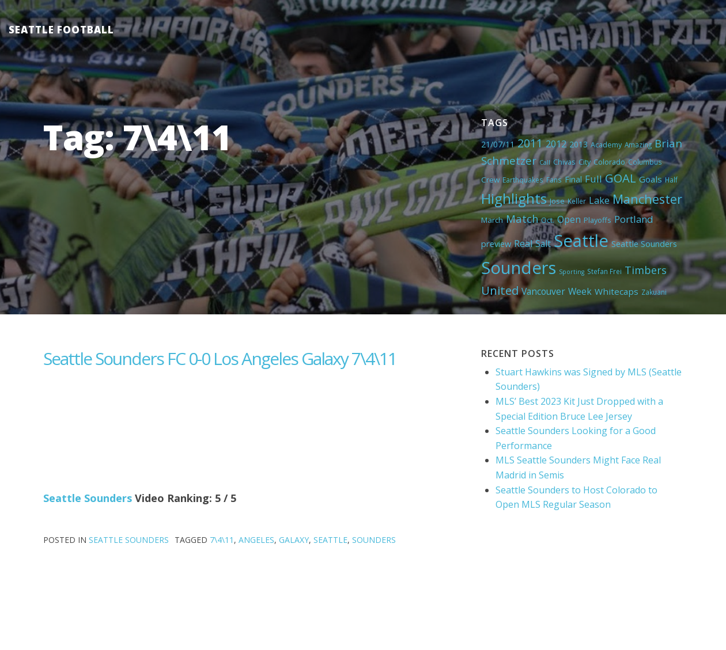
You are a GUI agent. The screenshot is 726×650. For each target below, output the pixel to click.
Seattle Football (61, 29)
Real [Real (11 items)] (523, 243)
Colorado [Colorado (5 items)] (609, 162)
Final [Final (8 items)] (573, 179)
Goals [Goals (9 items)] (650, 179)
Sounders (374, 539)
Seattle (330, 539)
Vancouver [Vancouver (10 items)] (543, 291)
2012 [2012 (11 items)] (556, 144)
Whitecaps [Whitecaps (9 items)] (616, 291)
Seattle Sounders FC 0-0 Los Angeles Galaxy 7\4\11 (219, 358)
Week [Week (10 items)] (580, 291)
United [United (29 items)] (500, 290)
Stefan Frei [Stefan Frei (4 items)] (604, 271)
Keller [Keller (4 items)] (577, 201)
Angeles (256, 539)
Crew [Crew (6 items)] (490, 179)
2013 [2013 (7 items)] (578, 144)
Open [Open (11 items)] (569, 219)
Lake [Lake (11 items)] (599, 200)
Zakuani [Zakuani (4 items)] (654, 292)
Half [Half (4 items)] (671, 179)
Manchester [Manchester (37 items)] (647, 199)
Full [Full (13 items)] (593, 178)
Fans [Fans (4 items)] (554, 179)
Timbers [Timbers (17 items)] (646, 270)
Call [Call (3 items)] (544, 162)
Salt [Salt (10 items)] (543, 243)
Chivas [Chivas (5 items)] (564, 162)
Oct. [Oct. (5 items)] (547, 220)
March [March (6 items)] (492, 220)
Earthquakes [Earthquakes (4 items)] (522, 179)
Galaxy (294, 539)
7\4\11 (222, 539)
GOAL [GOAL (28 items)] (620, 178)
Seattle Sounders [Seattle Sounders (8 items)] (644, 243)
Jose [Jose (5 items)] (557, 201)
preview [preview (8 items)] (496, 243)
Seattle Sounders (87, 498)
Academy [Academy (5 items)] (606, 144)
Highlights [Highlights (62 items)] (514, 198)
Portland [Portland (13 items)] (633, 219)
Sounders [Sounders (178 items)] (518, 267)
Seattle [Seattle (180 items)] (581, 240)
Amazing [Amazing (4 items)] (638, 144)
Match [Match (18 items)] (522, 218)
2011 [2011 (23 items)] (530, 143)
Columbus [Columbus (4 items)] (645, 161)
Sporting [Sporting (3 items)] (571, 272)
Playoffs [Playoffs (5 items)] (597, 220)
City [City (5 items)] (584, 162)
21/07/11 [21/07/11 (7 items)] (498, 144)
